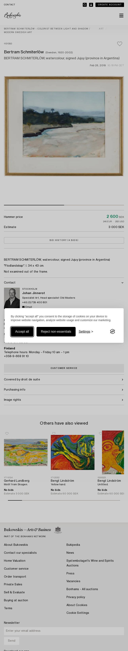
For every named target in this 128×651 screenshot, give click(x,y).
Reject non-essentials (56, 331)
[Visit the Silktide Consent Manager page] (112, 331)
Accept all (22, 331)
